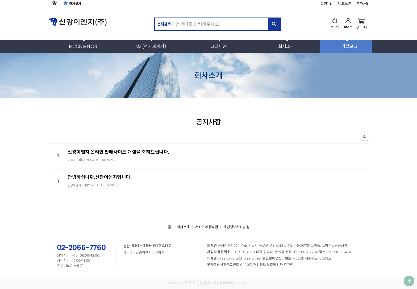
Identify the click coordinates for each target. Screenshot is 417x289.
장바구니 (361, 23)
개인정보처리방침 (236, 227)
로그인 (335, 23)
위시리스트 (344, 3)
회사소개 (286, 46)
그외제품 (218, 46)
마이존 (348, 23)
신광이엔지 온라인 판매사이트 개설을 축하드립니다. (118, 152)
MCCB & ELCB (83, 46)
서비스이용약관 (206, 227)
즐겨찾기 (72, 3)
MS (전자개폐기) (150, 46)
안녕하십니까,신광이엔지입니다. (99, 177)
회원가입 (326, 3)
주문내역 (362, 3)
